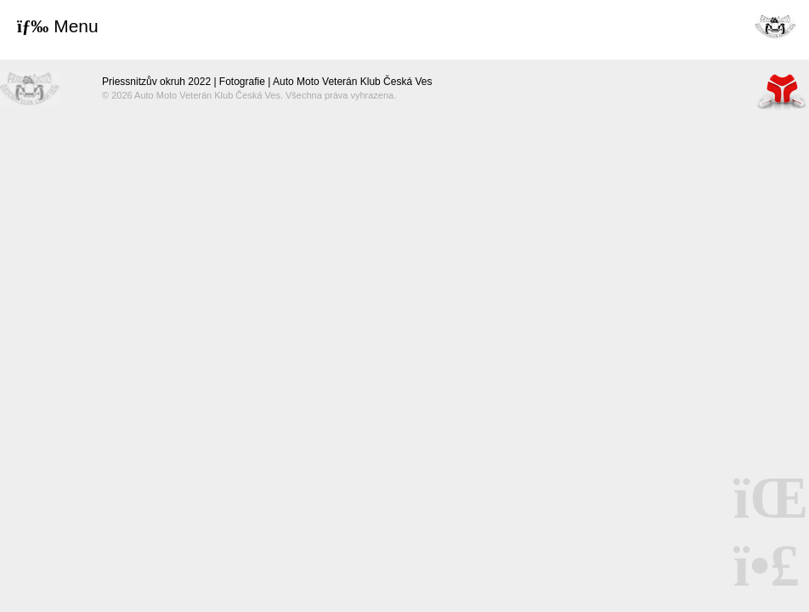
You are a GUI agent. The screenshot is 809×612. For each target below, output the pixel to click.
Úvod (775, 26)
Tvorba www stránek (782, 91)
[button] (58, 26)
